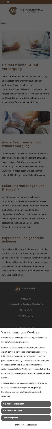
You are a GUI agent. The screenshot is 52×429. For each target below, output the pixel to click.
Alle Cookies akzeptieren (13, 404)
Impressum (19, 425)
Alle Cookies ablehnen (12, 411)
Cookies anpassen (10, 418)
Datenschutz (32, 425)
